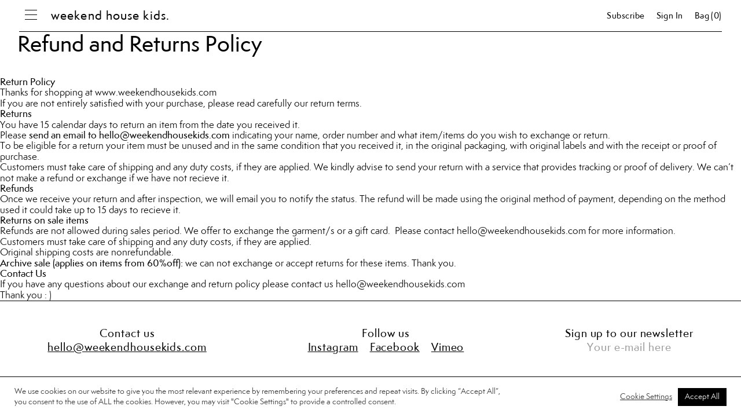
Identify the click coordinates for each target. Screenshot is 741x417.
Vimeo (447, 348)
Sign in (669, 16)
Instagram (333, 348)
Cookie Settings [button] (646, 397)
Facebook (395, 348)
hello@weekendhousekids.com (400, 284)
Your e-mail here (629, 348)
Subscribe (626, 16)
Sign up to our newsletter (629, 334)
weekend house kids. (110, 16)
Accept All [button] (702, 397)
